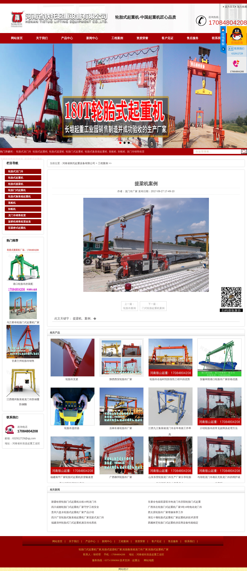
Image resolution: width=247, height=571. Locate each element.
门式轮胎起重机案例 (153, 308)
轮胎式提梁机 (56, 151)
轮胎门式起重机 (74, 151)
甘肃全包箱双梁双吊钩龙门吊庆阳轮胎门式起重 (174, 501)
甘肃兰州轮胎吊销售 (23, 360)
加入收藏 (242, 6)
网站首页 (17, 38)
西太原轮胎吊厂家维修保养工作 (165, 512)
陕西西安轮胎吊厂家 (120, 379)
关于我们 (42, 38)
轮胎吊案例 (129, 308)
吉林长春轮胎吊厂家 (120, 428)
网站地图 (149, 560)
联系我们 (218, 38)
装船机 (112, 151)
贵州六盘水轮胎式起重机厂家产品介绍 (72, 512)
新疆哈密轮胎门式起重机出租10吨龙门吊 (73, 501)
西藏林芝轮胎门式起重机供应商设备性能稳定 (173, 522)
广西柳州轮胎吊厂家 (120, 477)
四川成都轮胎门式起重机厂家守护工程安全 (75, 507)
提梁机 (77, 318)
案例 (87, 318)
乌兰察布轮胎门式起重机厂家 (23, 322)
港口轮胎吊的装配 (23, 283)
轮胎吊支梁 (72, 379)
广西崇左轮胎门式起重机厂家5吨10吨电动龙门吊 (175, 507)
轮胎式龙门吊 (23, 151)
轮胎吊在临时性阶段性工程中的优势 (170, 379)
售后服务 (192, 38)
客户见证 (167, 38)
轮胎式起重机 (40, 151)
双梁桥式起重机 (33, 158)
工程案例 (117, 38)
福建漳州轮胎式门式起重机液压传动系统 (73, 522)
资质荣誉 (142, 38)
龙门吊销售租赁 (135, 151)
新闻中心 (92, 38)
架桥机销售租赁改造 (11, 158)
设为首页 (230, 6)
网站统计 (123, 569)
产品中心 (67, 38)
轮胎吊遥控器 (71, 428)
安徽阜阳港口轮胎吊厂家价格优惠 (219, 379)
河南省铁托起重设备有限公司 (78, 163)
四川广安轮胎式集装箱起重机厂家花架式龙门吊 (77, 517)
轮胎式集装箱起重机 (96, 151)
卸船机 (121, 151)
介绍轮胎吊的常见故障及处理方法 (219, 428)
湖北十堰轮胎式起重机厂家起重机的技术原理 (173, 517)
